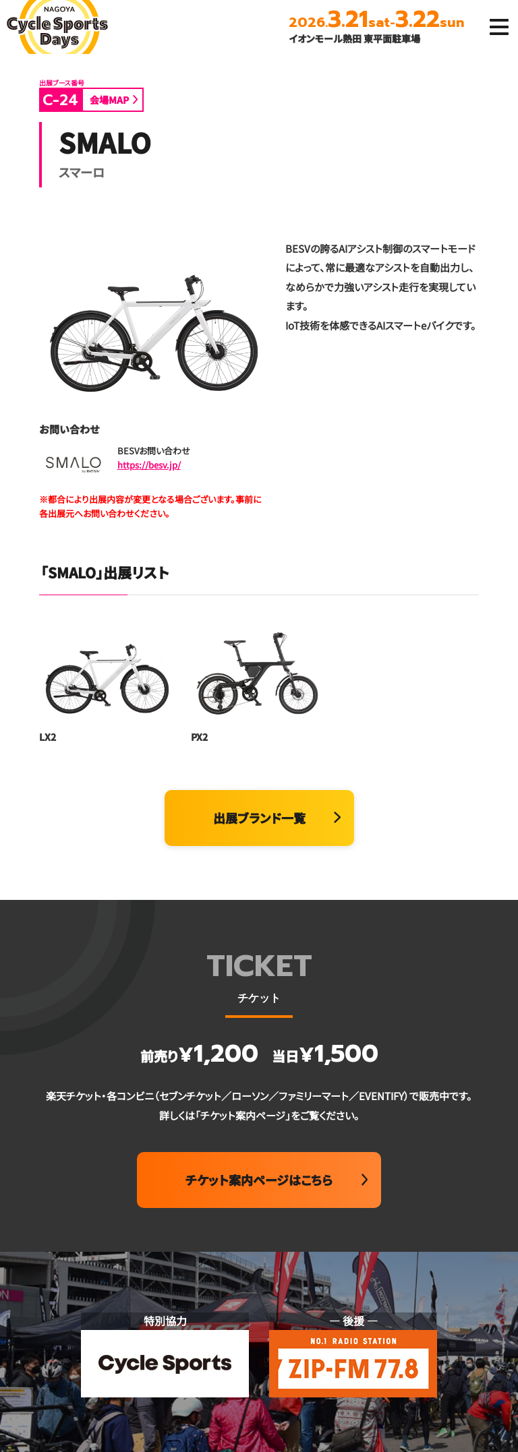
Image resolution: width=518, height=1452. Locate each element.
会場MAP (109, 100)
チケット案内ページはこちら (259, 1179)
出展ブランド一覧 (259, 817)
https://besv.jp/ (149, 464)
